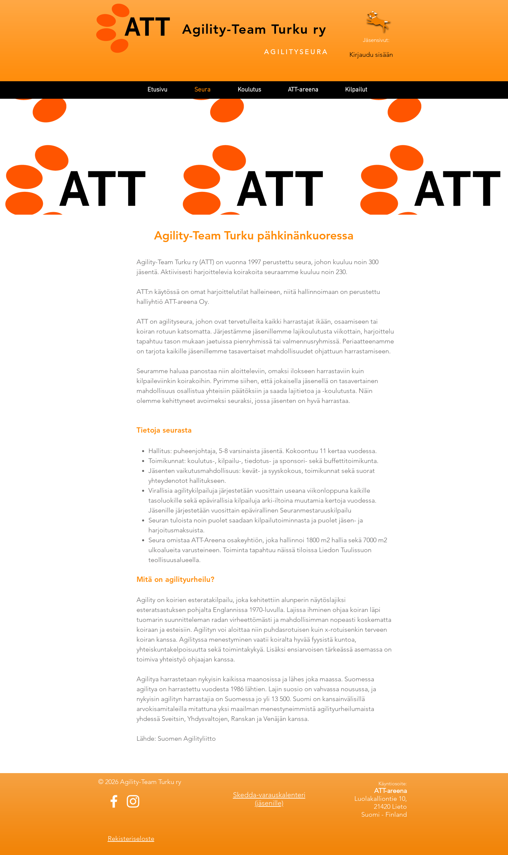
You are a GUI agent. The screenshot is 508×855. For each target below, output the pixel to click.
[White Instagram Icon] (133, 801)
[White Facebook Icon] (113, 801)
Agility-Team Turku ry (254, 29)
